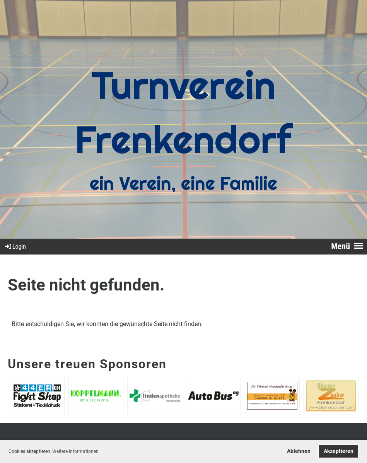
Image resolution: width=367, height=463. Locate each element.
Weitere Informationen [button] (75, 451)
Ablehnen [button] (299, 451)
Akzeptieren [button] (338, 451)
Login (15, 246)
